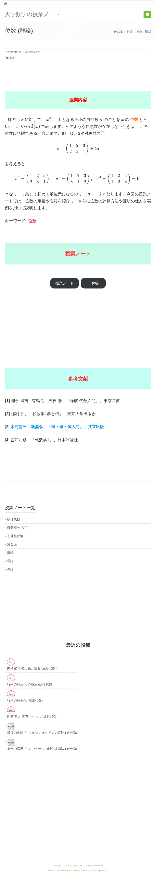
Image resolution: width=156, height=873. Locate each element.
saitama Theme (80, 870)
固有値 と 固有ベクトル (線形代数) (32, 716)
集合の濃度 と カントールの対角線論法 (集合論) (42, 748)
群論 (130, 31)
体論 (10, 569)
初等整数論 (15, 536)
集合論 (12, 544)
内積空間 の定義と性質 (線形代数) (32, 668)
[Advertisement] (79, 73)
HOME (118, 31)
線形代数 (13, 519)
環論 (10, 561)
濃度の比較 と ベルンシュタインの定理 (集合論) (42, 732)
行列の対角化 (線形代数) (25, 700)
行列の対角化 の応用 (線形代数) (30, 684)
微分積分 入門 (17, 527)
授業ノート (64, 283)
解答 (95, 283)
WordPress (65, 870)
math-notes (34, 52)
